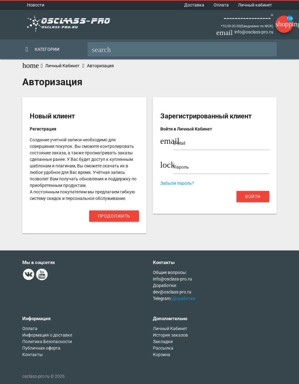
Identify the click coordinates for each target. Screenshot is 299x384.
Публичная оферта (41, 348)
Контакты (32, 354)
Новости (35, 4)
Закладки (163, 341)
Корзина (161, 354)
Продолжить (114, 216)
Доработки (183, 298)
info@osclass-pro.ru (253, 31)
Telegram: (162, 298)
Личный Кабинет (62, 65)
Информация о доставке (47, 335)
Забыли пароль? (177, 183)
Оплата (221, 4)
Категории (47, 49)
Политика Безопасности (47, 341)
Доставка (194, 4)
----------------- (247, 18)
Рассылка (163, 348)
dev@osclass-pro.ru (172, 291)
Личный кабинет (255, 4)
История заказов (170, 335)
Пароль (181, 167)
